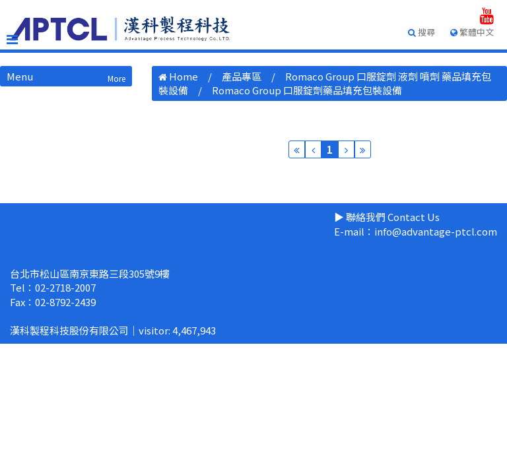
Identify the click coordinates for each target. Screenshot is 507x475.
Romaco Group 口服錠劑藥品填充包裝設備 (307, 90)
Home (183, 76)
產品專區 (241, 76)
